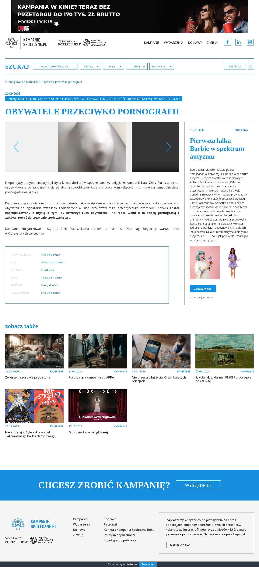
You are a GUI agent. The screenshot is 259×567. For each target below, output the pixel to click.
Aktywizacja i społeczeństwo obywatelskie (75, 99)
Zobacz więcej (203, 288)
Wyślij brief (198, 485)
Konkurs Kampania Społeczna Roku (129, 530)
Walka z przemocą (166, 99)
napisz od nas (180, 545)
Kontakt (110, 519)
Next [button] (168, 147)
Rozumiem (148, 564)
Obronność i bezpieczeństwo (130, 99)
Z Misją (212, 43)
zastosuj (235, 66)
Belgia (37, 99)
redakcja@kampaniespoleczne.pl (190, 525)
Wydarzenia (173, 43)
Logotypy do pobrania (120, 540)
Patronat (110, 524)
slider (210, 297)
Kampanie (151, 43)
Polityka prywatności (119, 535)
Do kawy (195, 43)
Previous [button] (16, 147)
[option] (92, 147)
